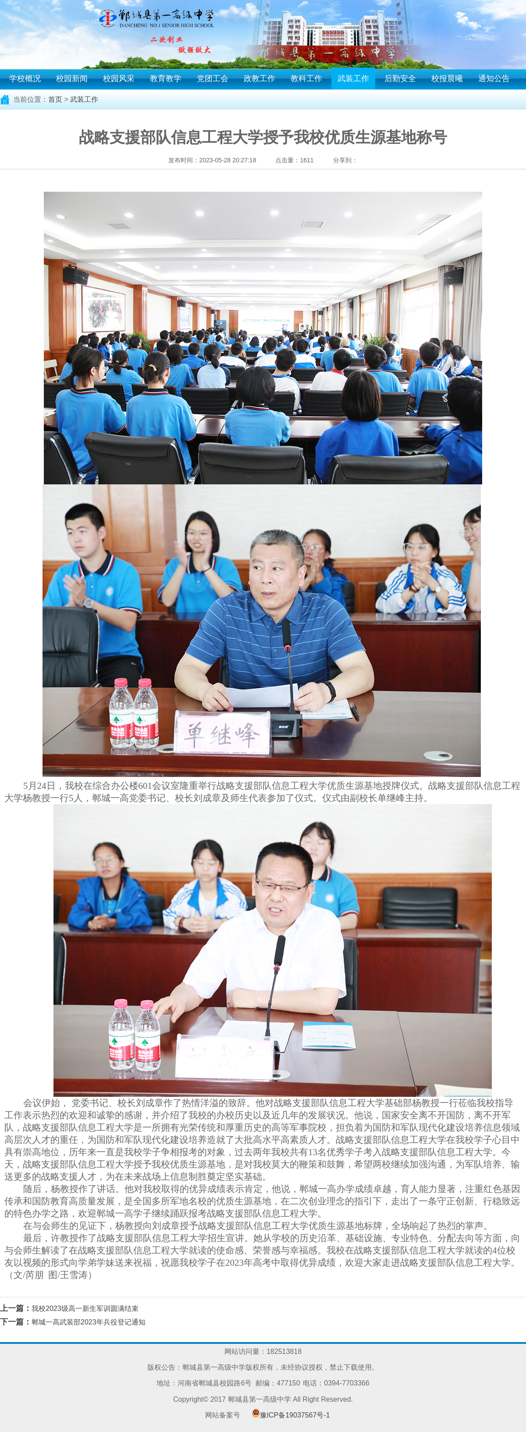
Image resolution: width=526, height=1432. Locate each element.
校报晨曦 (447, 78)
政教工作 (259, 78)
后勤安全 (400, 78)
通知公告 (494, 78)
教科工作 (306, 78)
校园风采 (119, 78)
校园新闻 (72, 78)
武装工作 (353, 78)
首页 (55, 99)
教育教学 (165, 78)
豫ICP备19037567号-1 (295, 1415)
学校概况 (25, 78)
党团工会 (212, 78)
